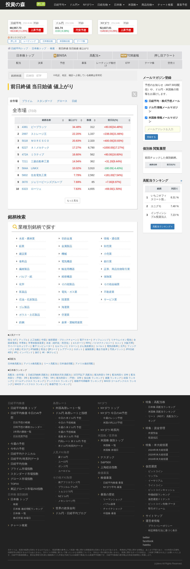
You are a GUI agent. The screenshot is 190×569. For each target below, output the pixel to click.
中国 (43, 340)
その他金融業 (111, 284)
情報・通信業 (111, 238)
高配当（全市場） (17, 374)
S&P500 (106, 462)
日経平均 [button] (60, 4)
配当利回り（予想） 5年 (42, 378)
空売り (171, 63)
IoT (14, 340)
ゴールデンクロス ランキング (29, 381)
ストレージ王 (39, 133)
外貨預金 (153, 433)
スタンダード (45, 100)
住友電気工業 (39, 175)
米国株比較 (65, 41)
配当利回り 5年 (102, 374)
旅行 (37, 352)
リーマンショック (112, 499)
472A (25, 154)
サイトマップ (154, 515)
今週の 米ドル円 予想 (69, 427)
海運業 (65, 307)
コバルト (100, 346)
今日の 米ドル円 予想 (69, 418)
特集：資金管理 (155, 428)
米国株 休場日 (110, 450)
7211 (25, 161)
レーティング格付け (106, 64)
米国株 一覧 (109, 445)
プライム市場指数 (22, 468)
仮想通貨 (151, 466)
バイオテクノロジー (102, 343)
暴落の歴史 (107, 494)
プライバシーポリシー (160, 525)
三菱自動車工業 (40, 161)
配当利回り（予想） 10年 (69, 378)
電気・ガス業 (69, 291)
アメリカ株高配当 (32, 363)
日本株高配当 (14, 363)
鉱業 (21, 246)
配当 (18, 63)
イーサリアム (155, 480)
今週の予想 (17, 443)
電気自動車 (112, 346)
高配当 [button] (95, 55)
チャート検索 (165, 4)
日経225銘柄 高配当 (38, 374)
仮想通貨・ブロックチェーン (62, 340)
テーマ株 (81, 41)
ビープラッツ (39, 126)
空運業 (65, 314)
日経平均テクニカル (23, 453)
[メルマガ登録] (33, 3)
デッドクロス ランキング (59, 381)
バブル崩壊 (109, 504)
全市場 (14, 100)
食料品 (23, 261)
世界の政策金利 (65, 508)
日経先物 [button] (103, 4)
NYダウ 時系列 (110, 429)
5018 (25, 140)
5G (9, 340)
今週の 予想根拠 (67, 432)
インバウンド (26, 352)
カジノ (118, 343)
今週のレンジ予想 (112, 418)
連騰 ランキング (113, 378)
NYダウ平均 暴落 (112, 487)
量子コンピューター (42, 346)
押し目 (41, 4)
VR (15, 352)
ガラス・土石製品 (29, 314)
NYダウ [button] (88, 4)
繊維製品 (24, 268)
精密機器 (67, 276)
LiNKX (34, 168)
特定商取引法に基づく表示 (162, 530)
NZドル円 (63, 496)
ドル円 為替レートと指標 (71, 413)
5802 (25, 175)
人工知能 (34, 340)
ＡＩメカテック (40, 147)
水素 (17, 349)
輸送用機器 (68, 268)
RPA (88, 343)
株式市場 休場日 (22, 518)
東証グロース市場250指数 (27, 488)
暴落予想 (182, 4)
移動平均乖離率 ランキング (87, 381)
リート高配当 (50, 363)
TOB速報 (130, 55)
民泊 (43, 349)
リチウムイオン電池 (121, 340)
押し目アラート (164, 55)
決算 (40, 63)
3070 (25, 181)
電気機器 (67, 261)
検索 (15, 504)
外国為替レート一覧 (68, 408)
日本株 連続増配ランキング (28, 508)
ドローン (72, 346)
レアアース (65, 349)
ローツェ (36, 188)
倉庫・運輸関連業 (72, 322)
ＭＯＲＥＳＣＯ (40, 140)
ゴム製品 (24, 307)
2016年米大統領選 (158, 459)
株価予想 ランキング (59, 384)
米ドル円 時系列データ (70, 445)
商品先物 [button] (148, 4)
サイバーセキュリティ (19, 346)
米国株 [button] (133, 4)
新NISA (60, 55)
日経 (74, 100)
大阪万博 (128, 343)
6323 (25, 188)
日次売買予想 (20, 436)
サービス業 (110, 299)
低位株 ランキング (93, 378)
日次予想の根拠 (21, 422)
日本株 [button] (119, 4)
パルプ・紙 (25, 276)
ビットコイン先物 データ (162, 503)
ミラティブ (37, 154)
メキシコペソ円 (66, 500)
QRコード (53, 349)
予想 (62, 63)
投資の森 (15, 4)
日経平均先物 (19, 463)
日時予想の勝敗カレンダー (27, 427)
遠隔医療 (89, 349)
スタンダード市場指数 (24, 473)
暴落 (84, 63)
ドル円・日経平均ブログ (71, 513)
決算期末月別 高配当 (60, 374)
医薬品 (23, 291)
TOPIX (15, 483)
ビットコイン (155, 471)
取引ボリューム (156, 508)
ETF (127, 63)
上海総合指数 (109, 467)
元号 (122, 346)
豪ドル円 (63, 457)
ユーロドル (64, 471)
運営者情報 (153, 520)
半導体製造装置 (36, 343)
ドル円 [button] (74, 4)
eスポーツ (78, 343)
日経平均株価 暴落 (113, 482)
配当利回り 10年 (120, 374)
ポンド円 (63, 466)
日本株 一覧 (19, 513)
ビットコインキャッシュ (161, 490)
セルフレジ (60, 346)
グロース (62, 100)
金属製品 (67, 246)
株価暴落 (106, 477)
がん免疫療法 (86, 346)
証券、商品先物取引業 (117, 268)
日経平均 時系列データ (25, 458)
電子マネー (85, 340)
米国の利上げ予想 (112, 422)
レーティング (30, 41)
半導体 (22, 343)
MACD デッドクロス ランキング (31, 384)
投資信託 (153, 437)
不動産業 (109, 291)
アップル (23, 340)
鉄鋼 (21, 322)
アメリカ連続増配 (84, 363)
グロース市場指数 (22, 478)
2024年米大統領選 (158, 450)
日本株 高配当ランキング (162, 407)
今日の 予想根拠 (67, 422)
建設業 (23, 253)
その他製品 (68, 284)
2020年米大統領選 (158, 454)
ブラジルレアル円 (68, 487)
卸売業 (108, 246)
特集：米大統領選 (157, 445)
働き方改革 (101, 349)
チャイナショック (112, 508)
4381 (25, 126)
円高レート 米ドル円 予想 (72, 441)
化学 (21, 284)
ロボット (78, 349)
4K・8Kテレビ (49, 352)
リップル (153, 476)
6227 (25, 147)
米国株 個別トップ (112, 440)
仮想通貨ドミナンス (159, 499)
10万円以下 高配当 (82, 374)
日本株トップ (25, 55)
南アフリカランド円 (69, 482)
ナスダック (107, 457)
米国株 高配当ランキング (162, 411)
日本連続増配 (66, 363)
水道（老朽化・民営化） (58, 343)
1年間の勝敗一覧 (22, 431)
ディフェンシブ (101, 340)
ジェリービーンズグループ (46, 181)
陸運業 (65, 299)
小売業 (108, 253)
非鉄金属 (67, 238)
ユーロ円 (63, 461)
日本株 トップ (19, 499)
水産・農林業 (27, 238)
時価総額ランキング (159, 494)
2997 (25, 133)
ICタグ (25, 349)
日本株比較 (48, 41)
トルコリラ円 (65, 491)
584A (25, 168)
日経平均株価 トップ (23, 408)
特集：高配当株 (155, 402)
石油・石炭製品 (28, 299)
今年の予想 (17, 448)
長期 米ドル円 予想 (68, 436)
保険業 (108, 276)
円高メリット (116, 349)
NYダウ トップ (110, 408)
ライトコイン (155, 485)
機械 (64, 253)
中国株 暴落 (109, 513)
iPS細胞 (35, 349)
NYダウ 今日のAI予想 (114, 413)
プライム (27, 100)
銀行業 (108, 261)
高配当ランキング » (162, 226)
